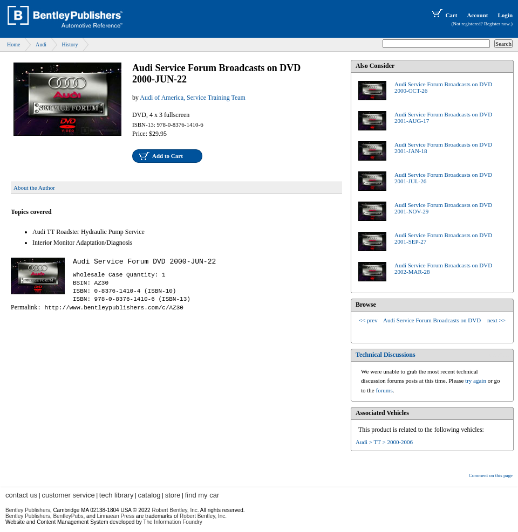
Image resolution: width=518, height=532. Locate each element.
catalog (149, 495)
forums (384, 390)
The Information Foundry (172, 522)
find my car (202, 495)
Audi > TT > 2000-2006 (384, 442)
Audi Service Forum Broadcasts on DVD (432, 320)
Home (13, 44)
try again (475, 380)
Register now (497, 23)
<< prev (368, 320)
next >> (496, 320)
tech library (116, 495)
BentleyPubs (68, 516)
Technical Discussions (385, 354)
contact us (21, 495)
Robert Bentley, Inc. (203, 516)
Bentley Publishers (27, 510)
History (70, 44)
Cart (443, 15)
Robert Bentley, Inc (174, 510)
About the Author (34, 187)
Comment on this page (491, 475)
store (173, 495)
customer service (68, 495)
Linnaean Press (116, 516)
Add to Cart (167, 156)
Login (505, 15)
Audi (41, 44)
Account (477, 15)
